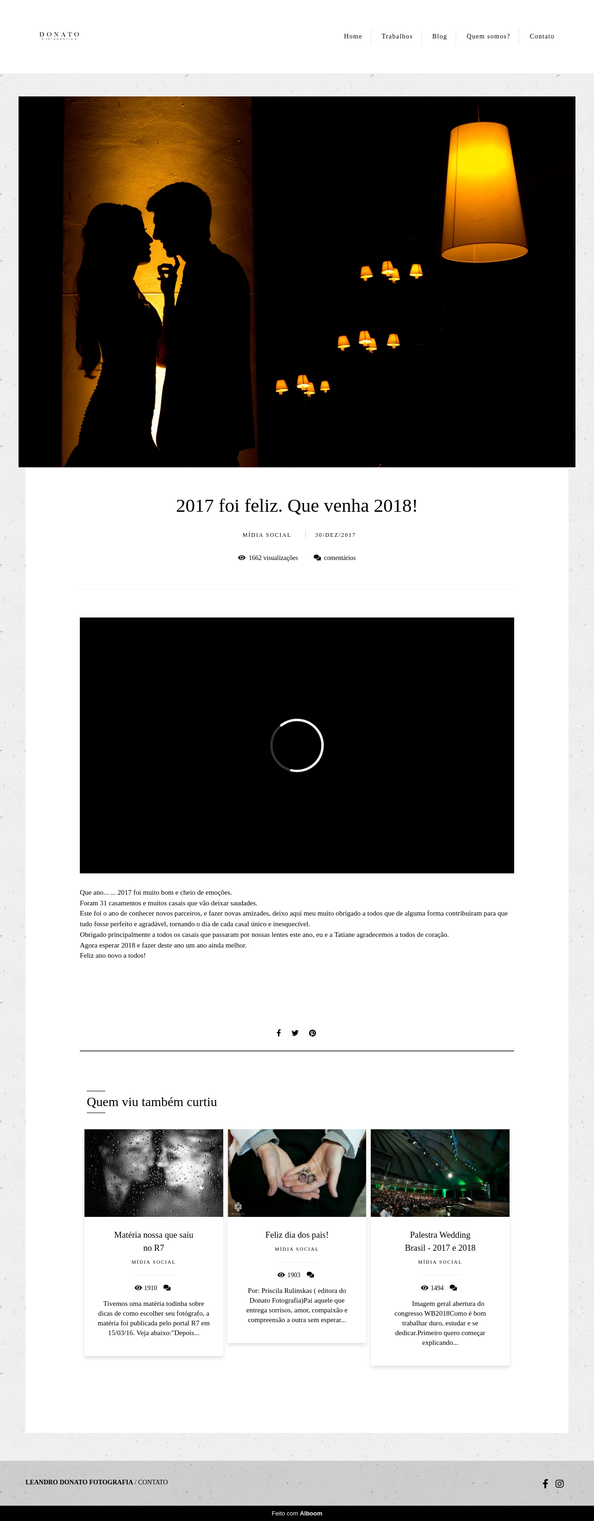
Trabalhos (397, 36)
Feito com (296, 1513)
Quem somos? (488, 36)
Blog (439, 36)
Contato (542, 36)
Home (353, 36)
